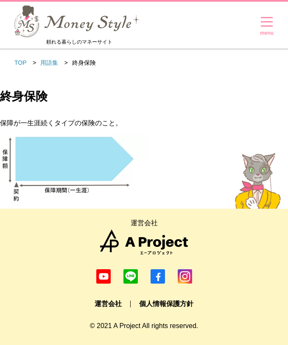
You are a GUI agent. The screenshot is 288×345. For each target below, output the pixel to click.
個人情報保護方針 (166, 303)
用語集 (49, 62)
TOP (20, 62)
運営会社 (108, 303)
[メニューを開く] (267, 22)
